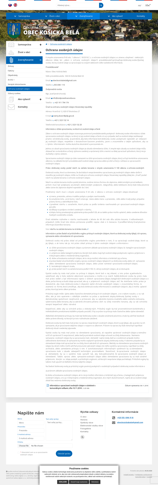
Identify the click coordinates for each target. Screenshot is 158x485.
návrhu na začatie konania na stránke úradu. (68, 229)
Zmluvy (11, 66)
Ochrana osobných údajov (19, 89)
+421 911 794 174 (61, 102)
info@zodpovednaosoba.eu (64, 98)
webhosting (10, 476)
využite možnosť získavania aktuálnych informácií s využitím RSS (28, 471)
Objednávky (13, 75)
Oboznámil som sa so (33, 453)
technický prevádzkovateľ (35, 478)
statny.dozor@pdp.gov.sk (63, 116)
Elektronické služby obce (91, 426)
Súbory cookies (14, 93)
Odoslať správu (64, 453)
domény (30, 476)
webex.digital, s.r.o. (20, 476)
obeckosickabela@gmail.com (65, 80)
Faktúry (11, 70)
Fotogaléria (85, 429)
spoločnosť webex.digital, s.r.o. (16, 478)
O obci (83, 417)
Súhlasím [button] (63, 482)
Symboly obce (86, 423)
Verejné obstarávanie (17, 84)
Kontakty (141, 16)
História (83, 420)
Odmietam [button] (95, 482)
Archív (11, 80)
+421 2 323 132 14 (61, 120)
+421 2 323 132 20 (74, 124)
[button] (21, 16)
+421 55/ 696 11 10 (125, 418)
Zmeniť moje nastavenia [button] (79, 482)
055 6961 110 (59, 85)
